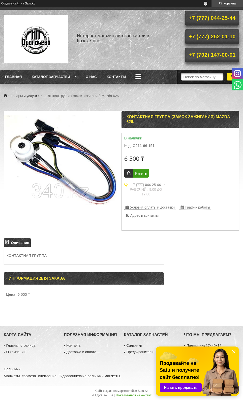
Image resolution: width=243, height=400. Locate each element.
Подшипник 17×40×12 (203, 345)
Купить (141, 173)
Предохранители (139, 352)
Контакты (116, 77)
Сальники (134, 345)
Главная (13, 77)
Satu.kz (143, 391)
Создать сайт (10, 3)
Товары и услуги (24, 96)
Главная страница (20, 345)
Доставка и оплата (81, 352)
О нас (91, 77)
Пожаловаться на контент (133, 395)
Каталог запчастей (51, 77)
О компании (15, 352)
